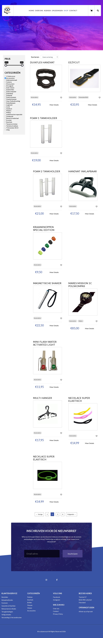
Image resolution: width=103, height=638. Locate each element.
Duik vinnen (9, 88)
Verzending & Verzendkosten (12, 617)
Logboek (8, 105)
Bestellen (5, 597)
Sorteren (35, 57)
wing (7, 130)
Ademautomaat (11, 80)
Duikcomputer (10, 91)
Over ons (39, 10)
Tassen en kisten (11, 124)
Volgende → (71, 514)
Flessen (29, 605)
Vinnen (29, 608)
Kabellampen (10, 103)
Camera (8, 82)
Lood (7, 107)
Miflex (8, 112)
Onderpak (9, 116)
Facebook (56, 597)
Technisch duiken (11, 126)
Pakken (29, 597)
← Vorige (39, 514)
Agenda (47, 10)
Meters (8, 111)
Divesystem (9, 84)
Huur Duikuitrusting (12, 101)
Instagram (56, 600)
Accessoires (10, 78)
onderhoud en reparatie (13, 114)
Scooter (8, 120)
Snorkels (8, 122)
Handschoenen (10, 99)
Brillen (29, 602)
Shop (66, 10)
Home (31, 10)
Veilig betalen (6, 614)
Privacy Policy (58, 614)
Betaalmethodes (7, 600)
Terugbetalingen (7, 612)
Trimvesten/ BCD (11, 128)
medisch (8, 109)
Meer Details (54, 105)
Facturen (5, 603)
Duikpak (8, 95)
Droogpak (9, 86)
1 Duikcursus (10, 76)
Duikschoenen (10, 97)
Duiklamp (9, 93)
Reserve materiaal (12, 118)
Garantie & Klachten (8, 606)
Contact (73, 10)
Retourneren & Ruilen (9, 609)
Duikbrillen (9, 90)
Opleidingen (57, 10)
